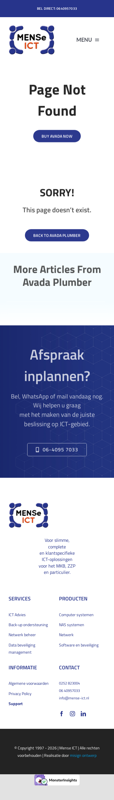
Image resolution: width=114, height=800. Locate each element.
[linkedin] (83, 713)
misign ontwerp (83, 755)
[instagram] (72, 713)
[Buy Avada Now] (57, 136)
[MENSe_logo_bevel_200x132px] (32, 26)
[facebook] (61, 713)
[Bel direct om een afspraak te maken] (57, 451)
